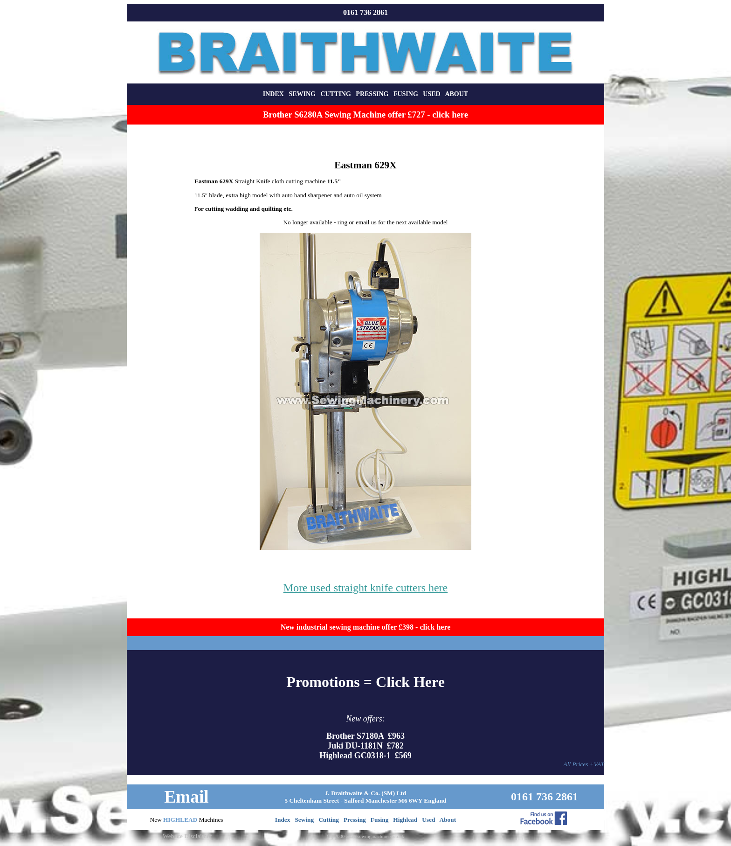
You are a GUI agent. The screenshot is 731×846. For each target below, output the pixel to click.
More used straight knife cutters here (365, 588)
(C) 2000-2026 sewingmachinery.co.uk (365, 836)
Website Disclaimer (187, 835)
